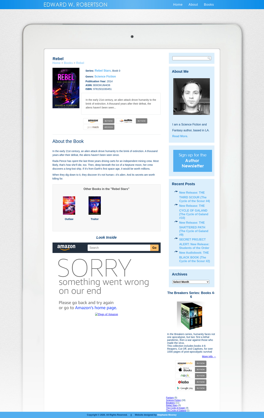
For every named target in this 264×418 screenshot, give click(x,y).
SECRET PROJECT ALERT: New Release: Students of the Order (194, 243)
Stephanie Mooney (166, 415)
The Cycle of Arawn (175, 408)
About (193, 4)
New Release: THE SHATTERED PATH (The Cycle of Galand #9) (193, 228)
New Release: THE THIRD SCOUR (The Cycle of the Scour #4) (194, 197)
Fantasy (170, 397)
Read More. (180, 136)
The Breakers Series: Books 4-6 (191, 295)
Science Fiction (105, 76)
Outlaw (69, 219)
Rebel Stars (103, 70)
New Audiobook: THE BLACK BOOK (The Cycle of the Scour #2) (194, 257)
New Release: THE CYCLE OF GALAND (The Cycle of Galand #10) (193, 211)
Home (178, 4)
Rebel (80, 62)
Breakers (170, 403)
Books (209, 4)
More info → (209, 356)
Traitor (95, 219)
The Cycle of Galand (176, 410)
